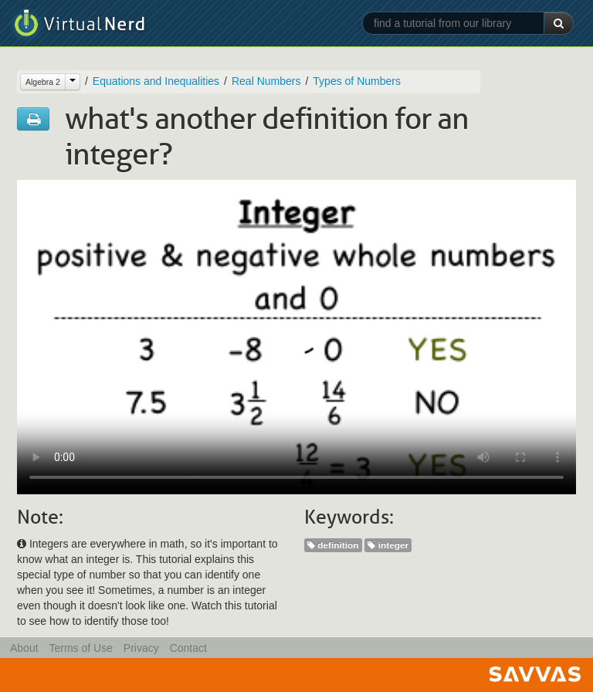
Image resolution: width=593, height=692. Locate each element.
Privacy (141, 648)
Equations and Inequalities (156, 81)
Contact (188, 648)
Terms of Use (80, 648)
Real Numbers (266, 81)
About (24, 648)
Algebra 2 (42, 81)
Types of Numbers (357, 81)
